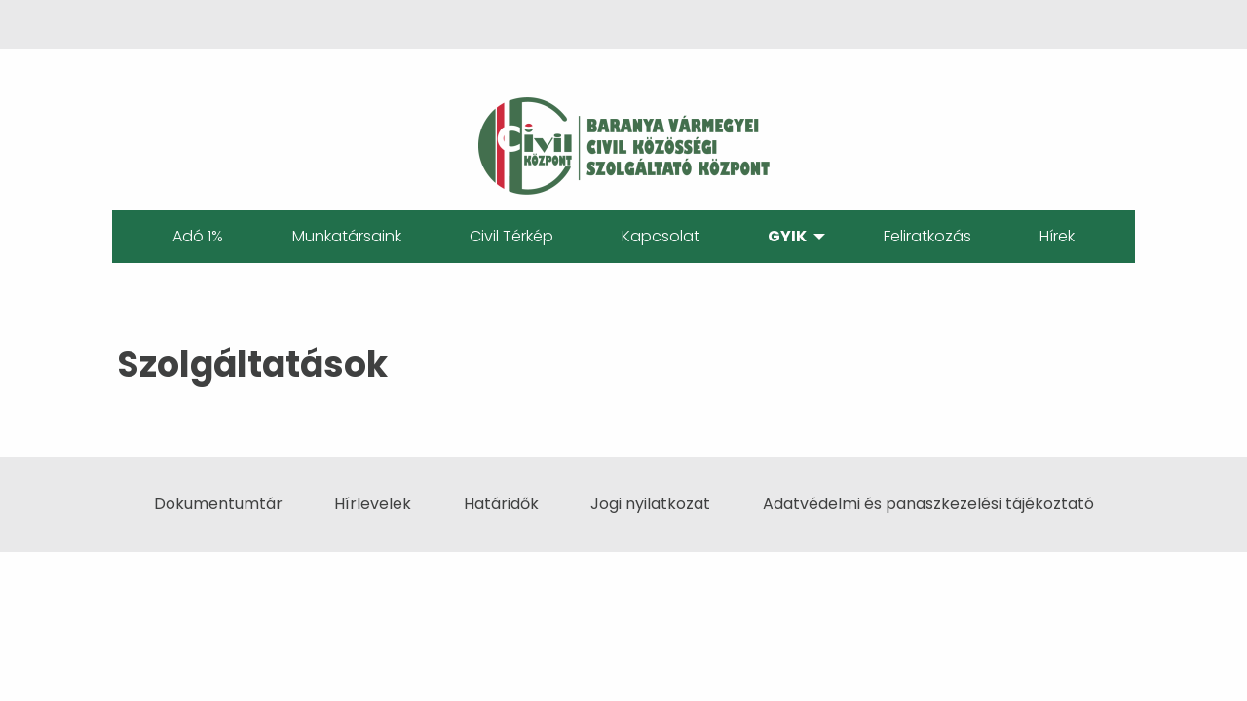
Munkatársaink (346, 236)
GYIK (787, 236)
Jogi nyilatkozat (650, 504)
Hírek (1057, 236)
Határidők (501, 504)
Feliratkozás (927, 236)
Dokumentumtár (218, 504)
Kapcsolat (660, 236)
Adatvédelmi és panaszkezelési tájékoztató (928, 504)
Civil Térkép (511, 236)
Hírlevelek (372, 504)
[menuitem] (198, 236)
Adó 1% (197, 236)
